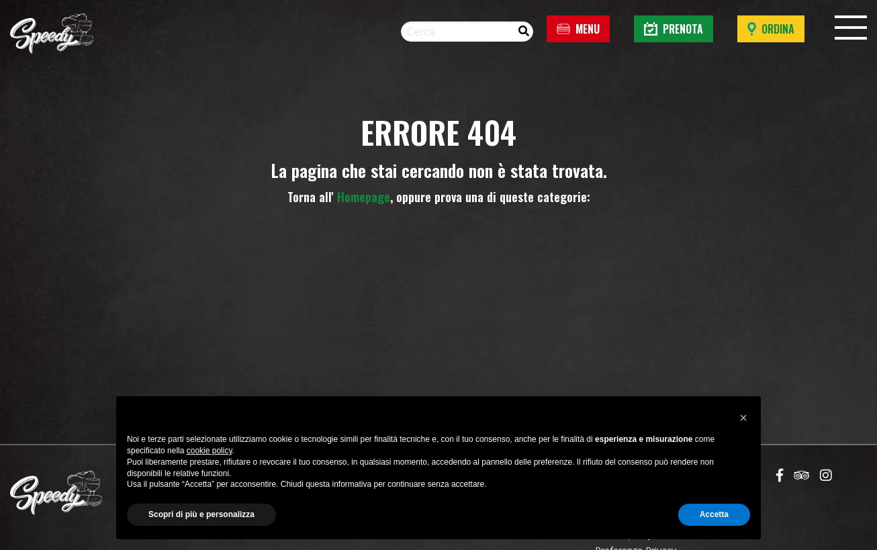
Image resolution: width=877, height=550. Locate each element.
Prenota (673, 29)
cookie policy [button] (209, 450)
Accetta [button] (714, 514)
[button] (743, 417)
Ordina (770, 29)
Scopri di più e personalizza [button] (201, 514)
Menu (578, 29)
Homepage (363, 196)
